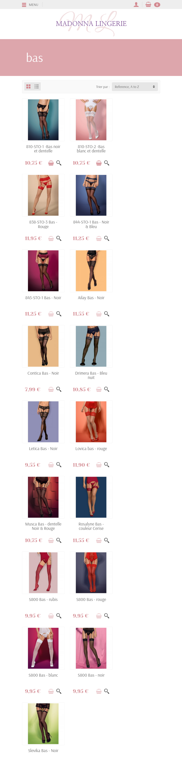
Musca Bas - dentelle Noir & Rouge (91, 374)
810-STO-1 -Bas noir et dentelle (43, 148)
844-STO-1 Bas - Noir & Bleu (43, 224)
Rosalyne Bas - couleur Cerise (139, 374)
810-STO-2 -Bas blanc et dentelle (91, 148)
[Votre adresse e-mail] (80, 714)
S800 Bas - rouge (91, 448)
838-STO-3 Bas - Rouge (139, 148)
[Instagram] (108, 736)
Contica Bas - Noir (43, 297)
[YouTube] (96, 736)
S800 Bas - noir (43, 523)
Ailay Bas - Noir (138, 221)
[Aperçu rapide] (58, 163)
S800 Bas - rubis (43, 448)
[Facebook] (73, 736)
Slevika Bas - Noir (91, 523)
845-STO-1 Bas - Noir (91, 221)
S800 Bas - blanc (139, 448)
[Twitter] (85, 736)
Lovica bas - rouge (43, 372)
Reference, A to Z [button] (127, 86)
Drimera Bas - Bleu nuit (91, 299)
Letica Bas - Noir (138, 297)
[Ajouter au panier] (51, 163)
